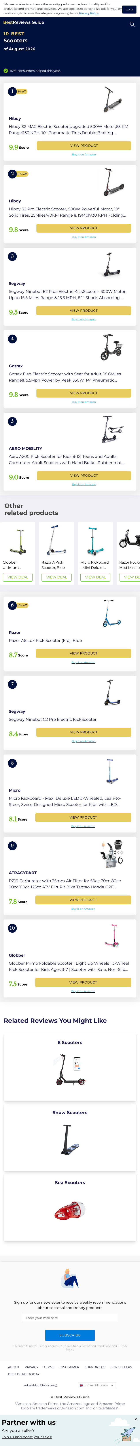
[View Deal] (17, 553)
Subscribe (70, 1335)
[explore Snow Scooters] (70, 1137)
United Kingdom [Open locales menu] (97, 1385)
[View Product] (70, 122)
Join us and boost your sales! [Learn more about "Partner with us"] (27, 1437)
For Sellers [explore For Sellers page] (121, 1367)
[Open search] (132, 24)
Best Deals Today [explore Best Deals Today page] (24, 1374)
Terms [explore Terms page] (49, 1367)
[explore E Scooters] (70, 1067)
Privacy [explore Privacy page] (31, 1367)
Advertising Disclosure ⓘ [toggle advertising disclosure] (40, 1385)
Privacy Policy (89, 13)
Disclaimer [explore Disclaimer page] (69, 1367)
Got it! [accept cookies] (129, 9)
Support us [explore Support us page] (95, 1367)
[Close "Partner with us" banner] (135, 1419)
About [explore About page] (13, 1367)
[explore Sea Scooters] (70, 1207)
